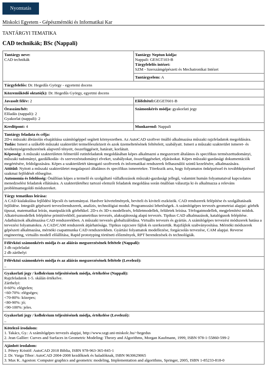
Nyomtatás (20, 8)
